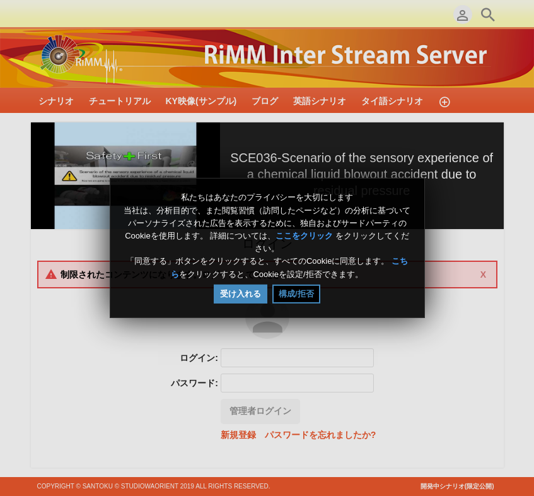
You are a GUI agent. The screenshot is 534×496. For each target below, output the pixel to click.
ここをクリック (304, 235)
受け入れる (240, 293)
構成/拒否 (296, 293)
